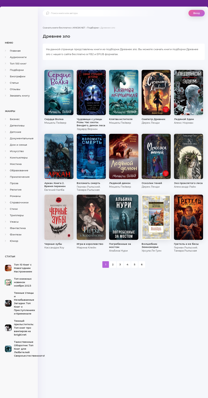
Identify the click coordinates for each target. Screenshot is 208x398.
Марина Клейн (86, 247)
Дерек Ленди (151, 122)
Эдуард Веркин (87, 129)
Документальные (19, 138)
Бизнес (12, 119)
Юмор (11, 240)
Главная (13, 50)
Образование (16, 170)
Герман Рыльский (88, 186)
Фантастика (15, 228)
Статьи (12, 82)
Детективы (15, 125)
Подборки (14, 70)
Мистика (13, 164)
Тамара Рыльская (88, 189)
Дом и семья (16, 144)
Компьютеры (16, 157)
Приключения (17, 176)
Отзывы (12, 89)
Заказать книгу (17, 95)
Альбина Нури (118, 250)
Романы (13, 196)
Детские (13, 131)
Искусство (14, 151)
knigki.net (19, 19)
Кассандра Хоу (54, 247)
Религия (13, 189)
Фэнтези (13, 234)
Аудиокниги (16, 57)
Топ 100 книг (16, 63)
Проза (11, 183)
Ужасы (12, 221)
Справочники (17, 202)
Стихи (11, 208)
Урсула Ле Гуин (151, 250)
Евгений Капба (54, 189)
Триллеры (14, 215)
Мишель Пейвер (55, 122)
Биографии (15, 76)
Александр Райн (185, 186)
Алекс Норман (183, 122)
